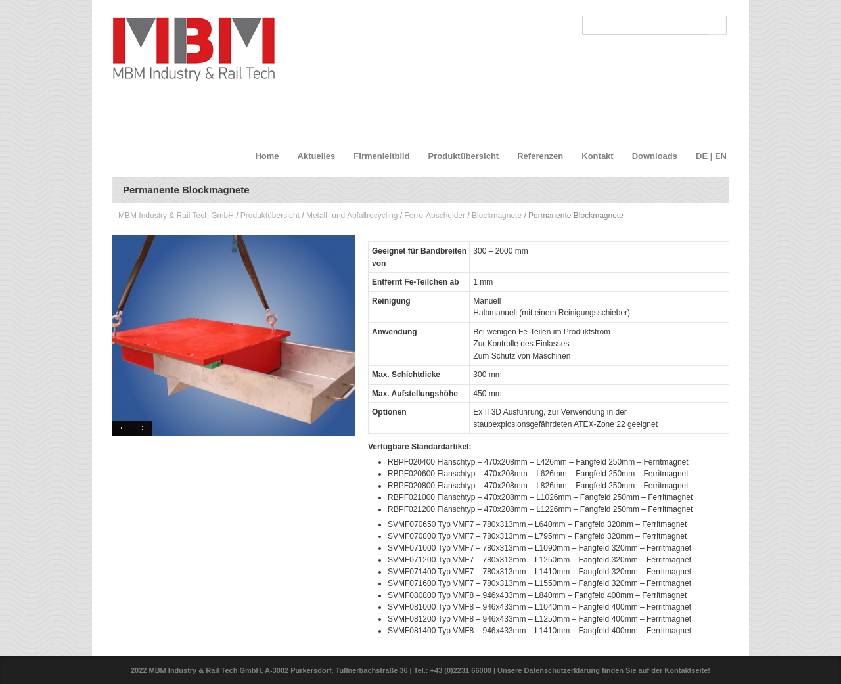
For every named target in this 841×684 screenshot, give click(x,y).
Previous (122, 428)
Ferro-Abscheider (434, 215)
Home (267, 156)
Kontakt (597, 156)
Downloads (654, 156)
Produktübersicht (463, 156)
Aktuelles (317, 156)
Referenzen (540, 156)
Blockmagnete (497, 215)
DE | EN (711, 156)
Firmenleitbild (381, 156)
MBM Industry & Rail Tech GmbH (176, 215)
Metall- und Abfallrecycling (352, 215)
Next (142, 428)
